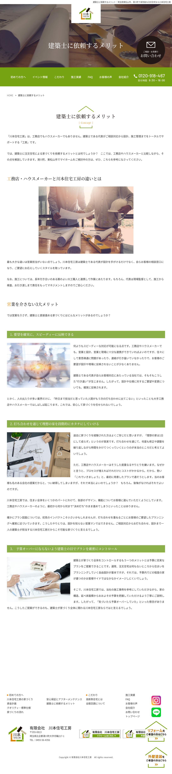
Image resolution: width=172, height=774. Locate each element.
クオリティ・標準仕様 (19, 707)
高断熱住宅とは (94, 699)
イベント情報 (40, 77)
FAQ (90, 77)
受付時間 (149, 77)
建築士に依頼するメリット (60, 703)
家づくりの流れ (15, 712)
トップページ (133, 716)
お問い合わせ (133, 712)
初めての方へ (18, 77)
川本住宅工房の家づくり (20, 699)
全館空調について (95, 703)
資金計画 (11, 703)
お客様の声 (105, 77)
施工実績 (76, 77)
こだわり (59, 77)
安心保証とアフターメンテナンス (64, 699)
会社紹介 (124, 77)
